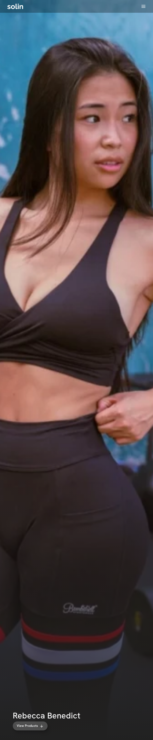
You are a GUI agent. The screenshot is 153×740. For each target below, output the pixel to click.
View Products (30, 726)
